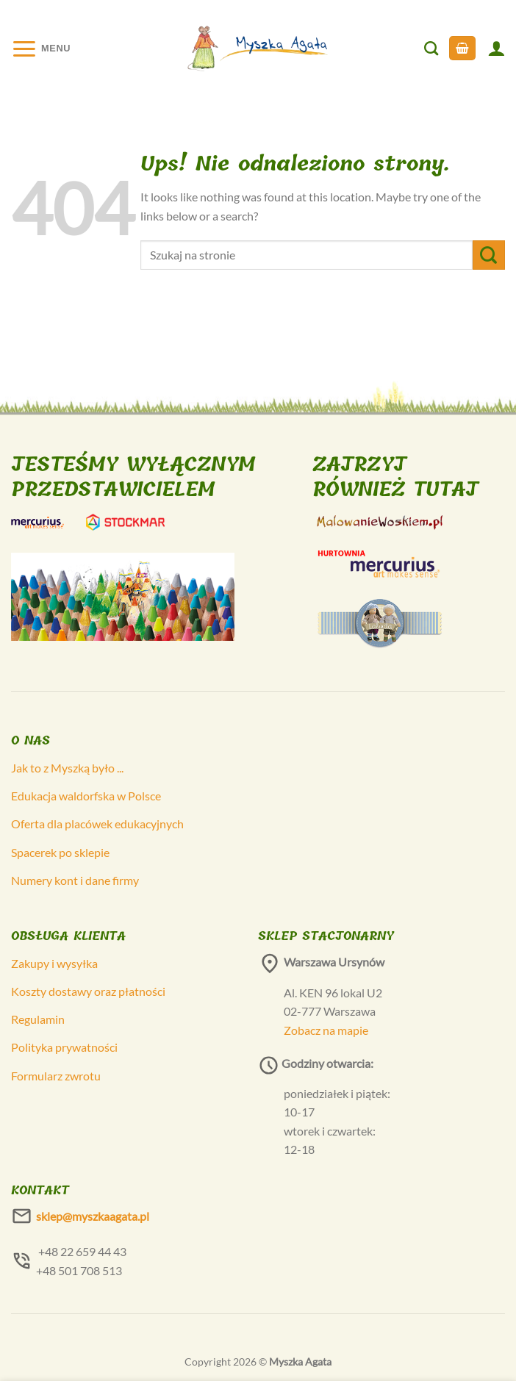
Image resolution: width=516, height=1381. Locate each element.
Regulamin (38, 1019)
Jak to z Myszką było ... (67, 768)
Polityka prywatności (64, 1047)
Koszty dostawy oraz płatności (88, 991)
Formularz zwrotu (56, 1076)
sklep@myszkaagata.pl (92, 1216)
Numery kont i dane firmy (75, 880)
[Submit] (489, 254)
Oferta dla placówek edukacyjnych (97, 824)
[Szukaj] (431, 48)
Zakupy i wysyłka (54, 963)
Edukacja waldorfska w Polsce (86, 796)
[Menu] (41, 48)
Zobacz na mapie (326, 1030)
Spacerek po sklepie (60, 852)
